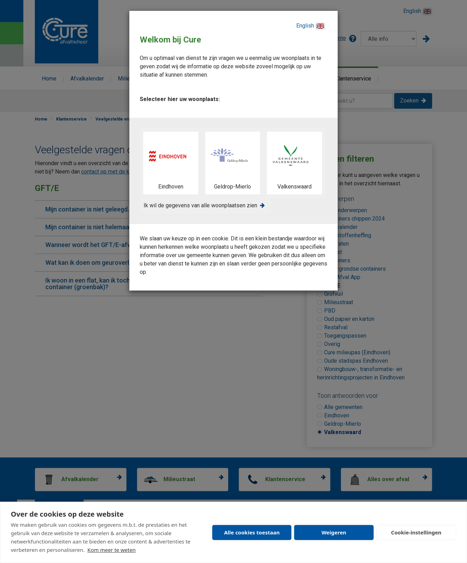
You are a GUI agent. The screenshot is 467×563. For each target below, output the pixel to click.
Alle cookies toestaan (252, 532)
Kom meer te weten (111, 549)
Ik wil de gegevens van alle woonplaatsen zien (200, 205)
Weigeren (333, 532)
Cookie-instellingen (416, 532)
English (310, 26)
